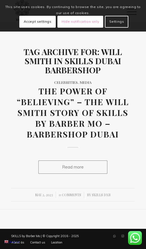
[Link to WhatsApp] (114, 236)
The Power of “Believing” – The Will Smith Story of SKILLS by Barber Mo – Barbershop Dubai (73, 112)
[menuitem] (37, 242)
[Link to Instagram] (122, 236)
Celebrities (66, 82)
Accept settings (38, 21)
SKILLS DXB (101, 195)
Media (86, 82)
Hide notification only (80, 21)
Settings (116, 21)
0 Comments (70, 195)
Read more (73, 167)
